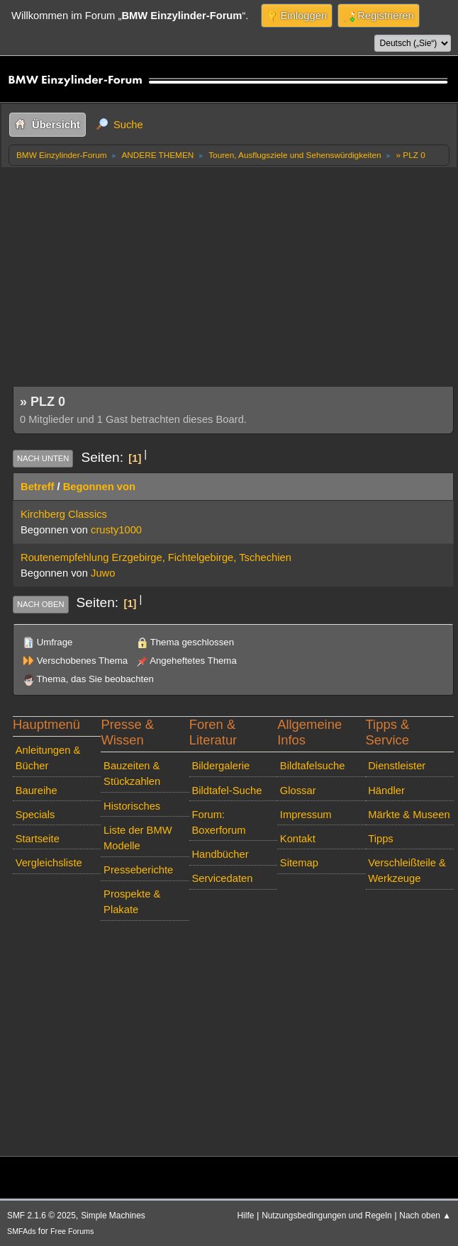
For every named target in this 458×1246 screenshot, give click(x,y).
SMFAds (21, 1231)
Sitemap (299, 862)
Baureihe (36, 790)
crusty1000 (116, 530)
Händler (386, 790)
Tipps (380, 838)
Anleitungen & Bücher (48, 757)
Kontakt (297, 838)
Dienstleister (396, 765)
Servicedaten (221, 878)
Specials (35, 814)
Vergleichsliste (49, 862)
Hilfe (246, 1215)
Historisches (132, 806)
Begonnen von (99, 486)
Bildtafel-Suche (226, 790)
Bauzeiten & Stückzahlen (132, 773)
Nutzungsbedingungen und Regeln (326, 1215)
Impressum (306, 814)
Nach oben (41, 604)
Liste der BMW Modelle (138, 838)
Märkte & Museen (408, 814)
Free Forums (72, 1231)
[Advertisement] (233, 273)
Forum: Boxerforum (218, 822)
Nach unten (43, 458)
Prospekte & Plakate (132, 901)
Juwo (103, 573)
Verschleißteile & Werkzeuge (407, 870)
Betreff (37, 486)
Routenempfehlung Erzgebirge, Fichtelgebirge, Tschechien (156, 557)
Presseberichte (138, 870)
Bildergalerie (220, 765)
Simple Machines (113, 1215)
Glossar (298, 790)
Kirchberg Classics (64, 514)
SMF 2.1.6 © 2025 (41, 1215)
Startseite (38, 838)
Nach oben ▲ (425, 1215)
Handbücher (219, 854)
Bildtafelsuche (312, 765)
